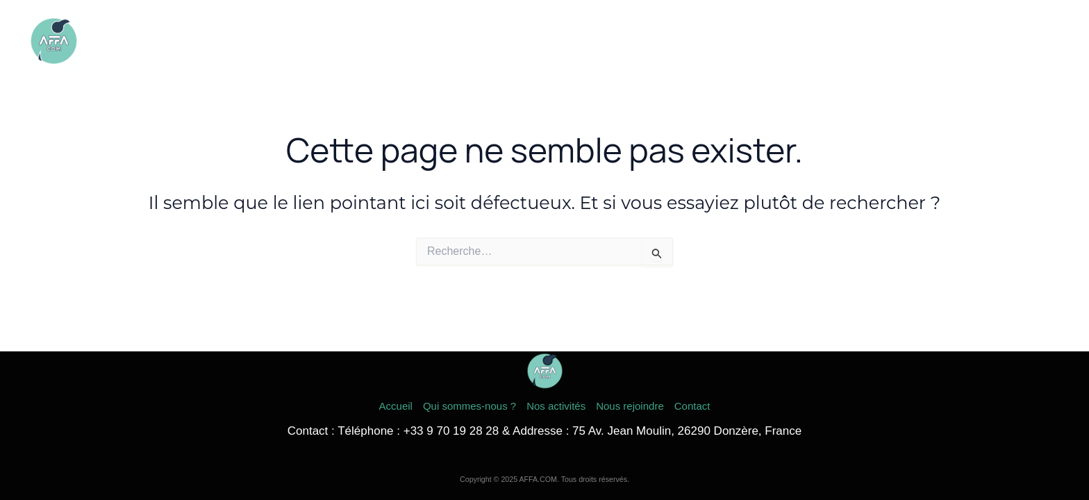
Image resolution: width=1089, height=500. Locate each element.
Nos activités (855, 41)
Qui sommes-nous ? (749, 41)
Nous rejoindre (948, 41)
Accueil (657, 41)
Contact (1029, 41)
